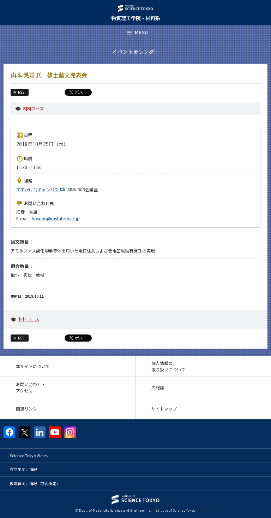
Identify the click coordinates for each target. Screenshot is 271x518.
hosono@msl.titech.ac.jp (56, 218)
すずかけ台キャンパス (41, 189)
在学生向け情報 (23, 469)
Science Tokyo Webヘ (29, 455)
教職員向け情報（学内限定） (35, 483)
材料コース (33, 108)
